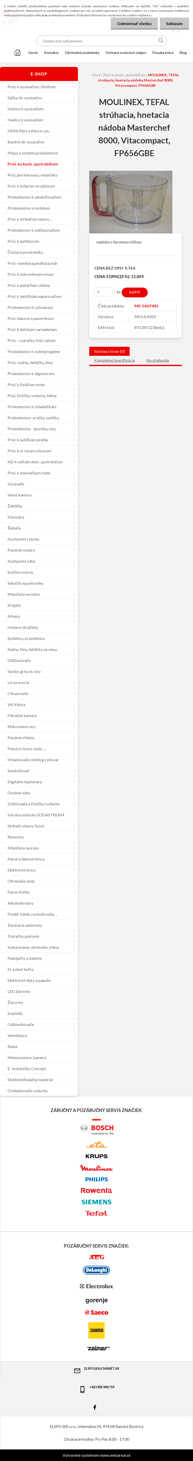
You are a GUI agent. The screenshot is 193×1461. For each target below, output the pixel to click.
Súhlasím (174, 23)
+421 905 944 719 (96, 1389)
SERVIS (33, 52)
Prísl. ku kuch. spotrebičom (124, 75)
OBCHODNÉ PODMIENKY (82, 52)
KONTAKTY (51, 52)
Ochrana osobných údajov (126, 52)
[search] (161, 41)
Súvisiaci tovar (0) (109, 351)
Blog (183, 52)
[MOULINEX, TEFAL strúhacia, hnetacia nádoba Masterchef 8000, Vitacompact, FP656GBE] (130, 172)
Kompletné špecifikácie (114, 360)
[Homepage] (18, 52)
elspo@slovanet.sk (96, 1370)
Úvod (96, 75)
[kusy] (104, 292)
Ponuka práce (163, 52)
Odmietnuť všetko (134, 23)
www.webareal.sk (115, 1455)
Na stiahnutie (157, 360)
